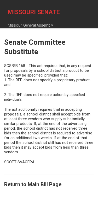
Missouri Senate (34, 12)
